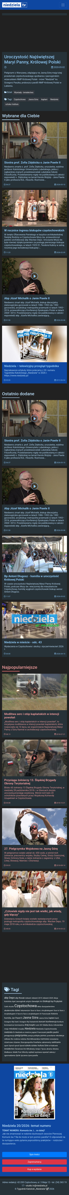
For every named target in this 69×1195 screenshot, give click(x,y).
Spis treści (34, 1154)
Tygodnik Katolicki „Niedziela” (33, 1189)
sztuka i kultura (11, 104)
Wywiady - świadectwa (23, 92)
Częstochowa (19, 99)
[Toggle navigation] (63, 5)
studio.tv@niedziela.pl (36, 1185)
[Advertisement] (34, 959)
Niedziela (54, 99)
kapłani (44, 99)
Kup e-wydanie (35, 1169)
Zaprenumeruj (34, 1162)
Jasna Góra (33, 99)
